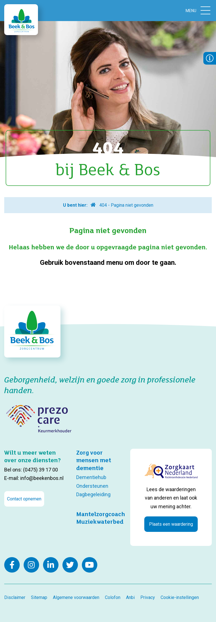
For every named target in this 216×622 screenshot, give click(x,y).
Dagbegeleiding (93, 494)
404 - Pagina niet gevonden (126, 205)
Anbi (130, 597)
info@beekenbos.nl (42, 478)
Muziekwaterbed (99, 521)
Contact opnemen (24, 499)
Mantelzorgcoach (100, 514)
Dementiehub (91, 477)
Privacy (147, 597)
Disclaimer (14, 597)
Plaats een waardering (171, 524)
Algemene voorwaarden (76, 597)
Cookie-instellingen (180, 597)
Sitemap (39, 597)
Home (93, 205)
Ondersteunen (92, 486)
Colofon (112, 597)
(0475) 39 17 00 (40, 470)
